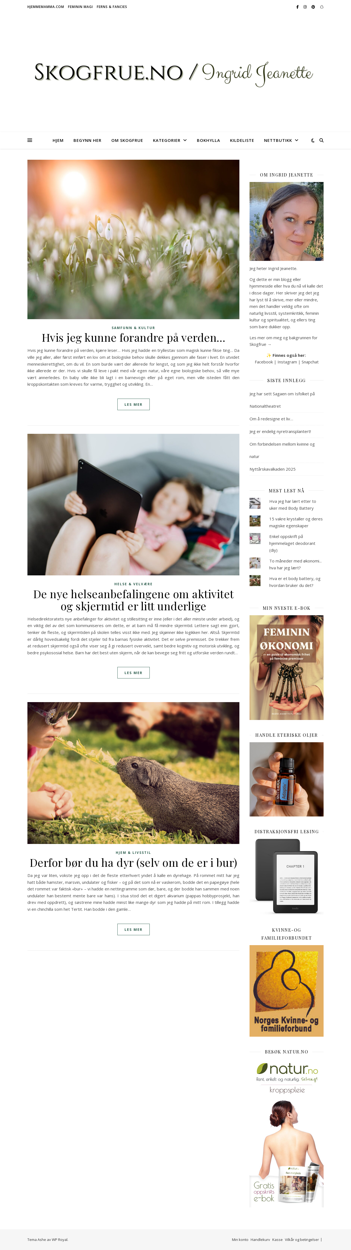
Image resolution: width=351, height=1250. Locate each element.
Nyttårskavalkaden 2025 (273, 469)
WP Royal (59, 1239)
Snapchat (310, 362)
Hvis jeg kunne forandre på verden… (133, 337)
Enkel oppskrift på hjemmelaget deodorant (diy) (292, 543)
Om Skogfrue (127, 140)
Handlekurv (260, 1239)
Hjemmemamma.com (45, 6)
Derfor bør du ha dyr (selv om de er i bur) (133, 862)
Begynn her (87, 140)
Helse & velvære (133, 584)
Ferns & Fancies (112, 6)
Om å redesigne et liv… (271, 418)
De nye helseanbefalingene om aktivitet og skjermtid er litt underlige (133, 599)
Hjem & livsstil (133, 852)
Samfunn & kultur (133, 327)
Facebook (264, 362)
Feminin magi (80, 6)
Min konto (240, 1239)
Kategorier (166, 140)
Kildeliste (242, 140)
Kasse (277, 1239)
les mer (133, 404)
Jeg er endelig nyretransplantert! (280, 431)
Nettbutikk (278, 140)
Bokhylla (208, 140)
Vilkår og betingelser (302, 1239)
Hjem (58, 140)
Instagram (287, 362)
